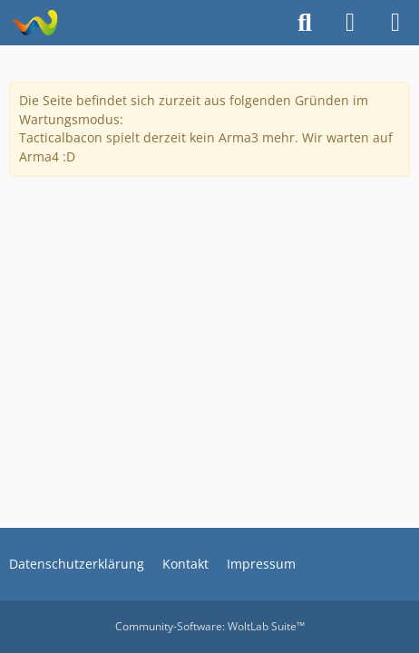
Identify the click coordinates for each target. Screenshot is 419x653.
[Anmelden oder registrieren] (350, 22)
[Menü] (395, 23)
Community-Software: (210, 626)
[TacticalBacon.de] (34, 23)
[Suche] (305, 23)
